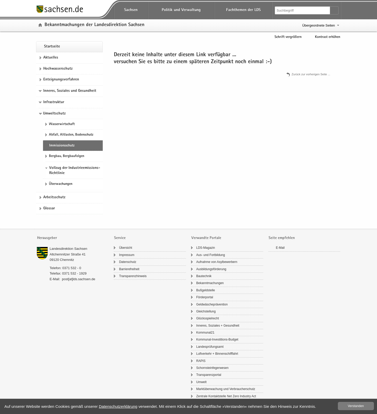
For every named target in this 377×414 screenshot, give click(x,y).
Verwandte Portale (206, 238)
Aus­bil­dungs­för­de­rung (211, 269)
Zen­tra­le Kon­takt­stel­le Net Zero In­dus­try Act (226, 396)
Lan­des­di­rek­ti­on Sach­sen (68, 249)
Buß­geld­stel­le (205, 290)
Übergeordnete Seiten (318, 25)
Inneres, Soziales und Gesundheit (69, 91)
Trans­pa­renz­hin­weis (133, 276)
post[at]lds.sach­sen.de (78, 279)
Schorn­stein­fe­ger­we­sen (212, 368)
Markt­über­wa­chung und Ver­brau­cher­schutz (225, 389)
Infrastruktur (53, 102)
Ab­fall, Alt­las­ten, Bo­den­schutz (71, 135)
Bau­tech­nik (203, 276)
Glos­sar (49, 208)
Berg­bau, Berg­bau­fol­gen (66, 156)
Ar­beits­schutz (54, 197)
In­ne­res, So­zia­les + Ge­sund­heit (217, 325)
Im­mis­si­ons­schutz (61, 145)
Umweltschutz (54, 114)
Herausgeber (47, 238)
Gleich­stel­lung (206, 311)
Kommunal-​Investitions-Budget (217, 339)
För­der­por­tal (204, 297)
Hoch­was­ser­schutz (58, 69)
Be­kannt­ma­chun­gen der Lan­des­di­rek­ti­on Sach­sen (94, 25)
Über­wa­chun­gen (60, 184)
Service (120, 238)
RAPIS (200, 361)
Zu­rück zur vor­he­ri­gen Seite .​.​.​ (311, 74)
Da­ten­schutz (127, 262)
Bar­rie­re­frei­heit (129, 269)
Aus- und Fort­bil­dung (210, 255)
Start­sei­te (52, 46)
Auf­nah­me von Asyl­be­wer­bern (216, 262)
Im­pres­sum (126, 255)
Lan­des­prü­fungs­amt (210, 347)
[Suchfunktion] (303, 10)
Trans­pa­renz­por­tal (208, 375)
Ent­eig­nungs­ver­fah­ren (61, 79)
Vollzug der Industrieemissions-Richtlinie (74, 170)
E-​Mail (280, 248)
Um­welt (201, 382)
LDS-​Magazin (205, 248)
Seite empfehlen (282, 238)
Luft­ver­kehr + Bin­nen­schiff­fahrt (217, 353)
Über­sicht (125, 248)
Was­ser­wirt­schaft (62, 124)
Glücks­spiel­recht (207, 318)
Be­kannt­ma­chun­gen (210, 283)
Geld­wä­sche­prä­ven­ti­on (212, 304)
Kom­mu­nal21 (205, 332)
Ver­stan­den (356, 406)
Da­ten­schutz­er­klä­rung (118, 406)
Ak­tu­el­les (50, 58)
